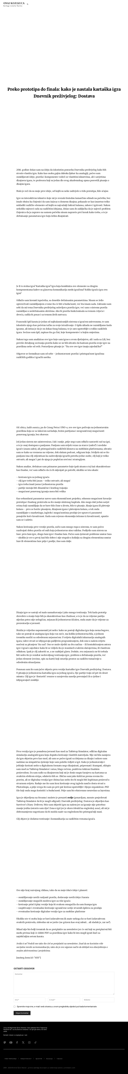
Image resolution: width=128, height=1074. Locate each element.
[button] (27, 4)
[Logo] (14, 4)
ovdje (70, 795)
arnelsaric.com (69, 1064)
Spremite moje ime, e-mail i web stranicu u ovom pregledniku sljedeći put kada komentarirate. (57, 1003)
